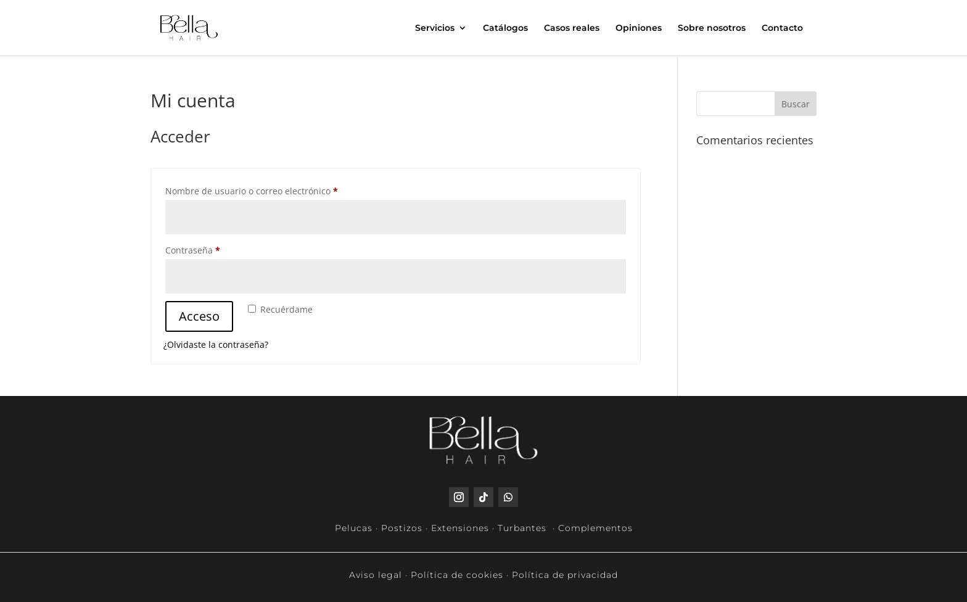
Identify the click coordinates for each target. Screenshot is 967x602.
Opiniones (638, 28)
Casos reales (571, 28)
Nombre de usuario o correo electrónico (274, 190)
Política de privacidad (565, 574)
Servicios (435, 28)
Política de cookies (457, 574)
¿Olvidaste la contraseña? (215, 344)
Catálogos (505, 28)
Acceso (199, 316)
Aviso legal (375, 574)
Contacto (782, 28)
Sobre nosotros (712, 28)
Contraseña (215, 249)
